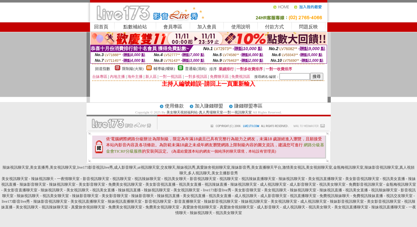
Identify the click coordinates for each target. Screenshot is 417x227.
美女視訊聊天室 (15, 179)
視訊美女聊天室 (332, 184)
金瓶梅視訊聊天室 (401, 184)
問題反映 (308, 26)
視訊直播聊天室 (303, 196)
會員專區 (172, 26)
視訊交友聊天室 (399, 196)
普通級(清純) (195, 69)
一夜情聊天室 (68, 179)
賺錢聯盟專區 (248, 105)
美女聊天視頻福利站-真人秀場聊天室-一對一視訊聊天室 (209, 112)
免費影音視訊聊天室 (366, 184)
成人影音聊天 (268, 207)
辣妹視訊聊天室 (292, 179)
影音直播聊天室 (187, 201)
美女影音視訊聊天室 (362, 179)
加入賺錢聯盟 (209, 105)
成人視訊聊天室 (273, 184)
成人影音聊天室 (303, 184)
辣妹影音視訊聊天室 (50, 201)
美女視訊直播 (194, 196)
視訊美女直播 (393, 179)
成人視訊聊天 (245, 196)
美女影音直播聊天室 (20, 190)
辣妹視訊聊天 (42, 179)
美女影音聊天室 (92, 184)
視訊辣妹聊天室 (147, 179)
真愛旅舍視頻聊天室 (88, 207)
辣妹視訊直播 (129, 190)
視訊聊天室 (121, 179)
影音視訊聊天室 (96, 179)
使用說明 (240, 26)
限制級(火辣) (133, 69)
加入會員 (206, 26)
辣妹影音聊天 (142, 196)
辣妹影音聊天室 (33, 184)
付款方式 (274, 26)
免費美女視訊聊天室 (125, 184)
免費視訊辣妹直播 (368, 196)
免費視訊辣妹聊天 (334, 196)
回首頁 (101, 26)
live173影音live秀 (217, 190)
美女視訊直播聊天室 (325, 179)
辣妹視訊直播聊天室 (125, 201)
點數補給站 (135, 26)
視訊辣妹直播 (216, 184)
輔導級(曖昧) (164, 69)
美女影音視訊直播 (160, 184)
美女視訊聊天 (77, 190)
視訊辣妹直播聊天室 (258, 179)
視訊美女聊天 (175, 179)
